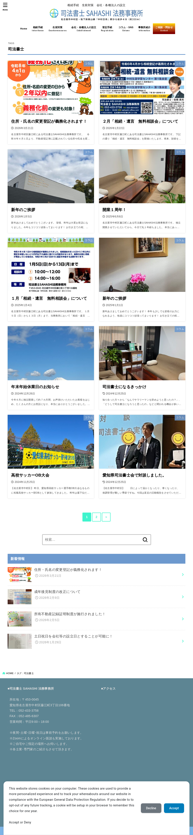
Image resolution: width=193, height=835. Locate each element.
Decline (151, 808)
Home (23, 28)
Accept (174, 808)
